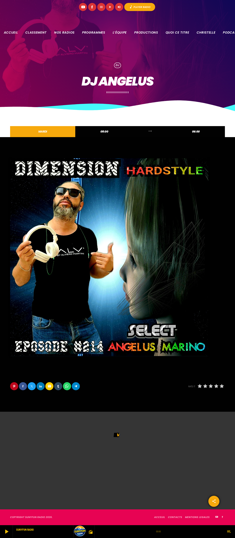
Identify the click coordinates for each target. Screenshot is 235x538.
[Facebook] (92, 7)
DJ (117, 65)
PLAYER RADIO (139, 7)
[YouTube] (83, 7)
